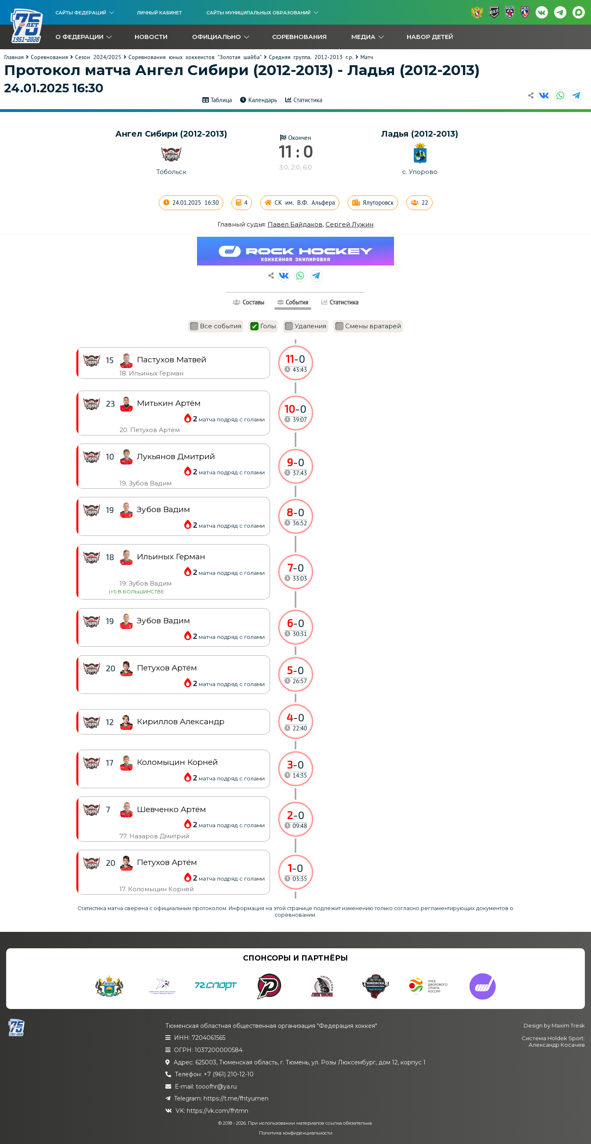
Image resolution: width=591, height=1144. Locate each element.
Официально (216, 37)
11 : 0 (296, 151)
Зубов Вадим (163, 621)
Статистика (307, 100)
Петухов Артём (167, 862)
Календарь (262, 100)
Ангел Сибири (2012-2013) (171, 134)
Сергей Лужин (349, 224)
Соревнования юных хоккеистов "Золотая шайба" (195, 57)
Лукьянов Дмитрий (176, 456)
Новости (151, 37)
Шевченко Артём (171, 809)
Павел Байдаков (295, 224)
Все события (215, 326)
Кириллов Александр (180, 721)
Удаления (305, 326)
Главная (14, 57)
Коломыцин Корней (177, 762)
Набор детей (430, 37)
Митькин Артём (169, 403)
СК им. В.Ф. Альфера (305, 202)
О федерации (79, 37)
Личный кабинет (159, 13)
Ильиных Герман (171, 557)
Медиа (363, 37)
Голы (263, 326)
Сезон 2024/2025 (98, 57)
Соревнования (299, 37)
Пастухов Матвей (171, 360)
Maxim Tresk (568, 1025)
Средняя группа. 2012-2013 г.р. (311, 57)
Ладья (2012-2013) (419, 134)
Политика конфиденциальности (295, 1133)
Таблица (221, 100)
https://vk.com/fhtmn (217, 1110)
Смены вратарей (368, 326)
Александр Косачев (557, 1044)
